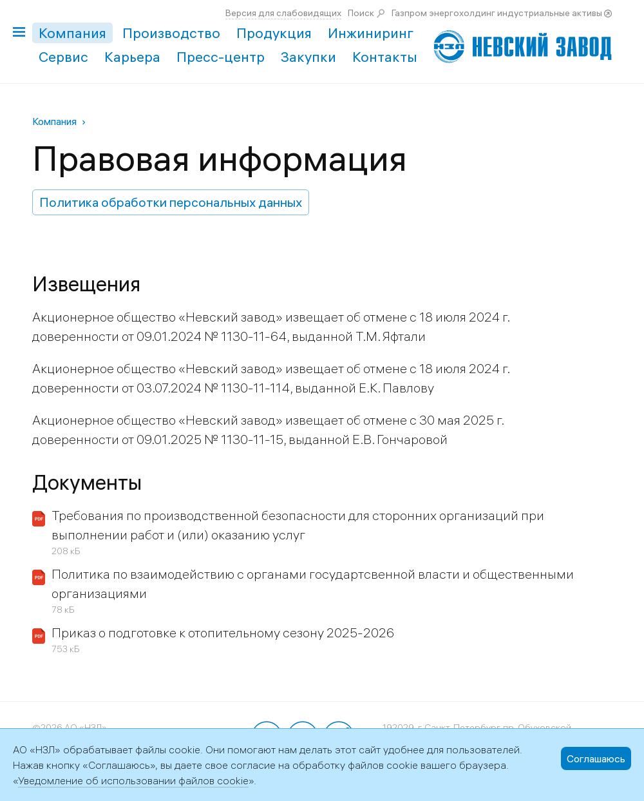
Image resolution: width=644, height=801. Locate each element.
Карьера (132, 57)
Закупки (308, 57)
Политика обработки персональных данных (170, 202)
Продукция (274, 33)
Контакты (384, 57)
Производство (171, 33)
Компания (72, 33)
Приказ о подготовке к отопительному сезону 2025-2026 (223, 632)
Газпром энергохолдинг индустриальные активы (497, 13)
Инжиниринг (370, 33)
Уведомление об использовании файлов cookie (133, 780)
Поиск (361, 13)
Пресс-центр (220, 57)
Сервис (63, 57)
